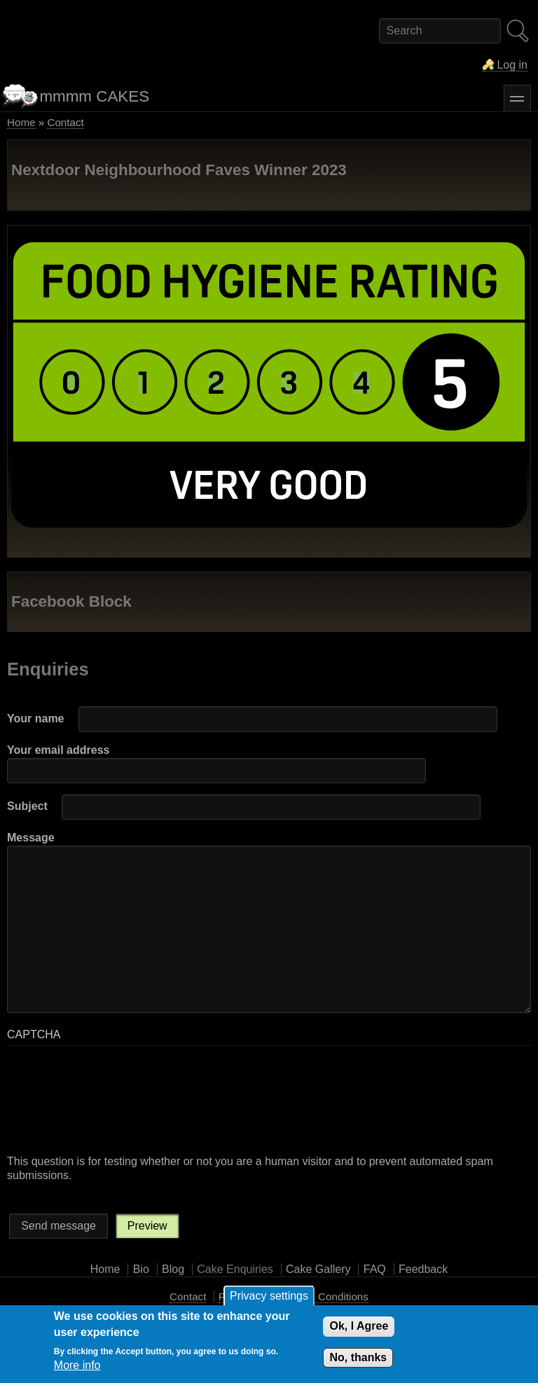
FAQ (375, 1269)
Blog (173, 1269)
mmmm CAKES (94, 96)
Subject (27, 806)
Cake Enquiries (235, 1269)
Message (31, 838)
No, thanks (358, 1357)
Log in (512, 65)
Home (21, 122)
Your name (35, 718)
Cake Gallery (318, 1269)
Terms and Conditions (316, 1296)
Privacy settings (269, 1296)
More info (77, 1365)
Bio (141, 1269)
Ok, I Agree (358, 1326)
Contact (65, 122)
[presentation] (64, 1104)
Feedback (423, 1269)
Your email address (58, 750)
